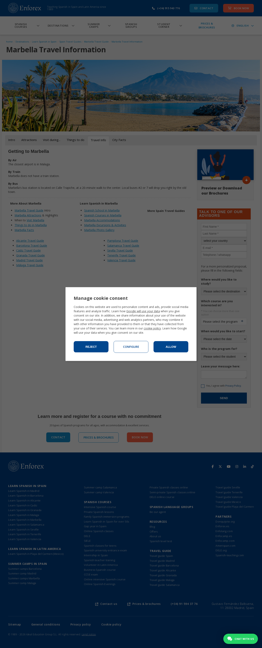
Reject (91, 346)
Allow (171, 346)
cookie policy (152, 328)
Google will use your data (143, 311)
